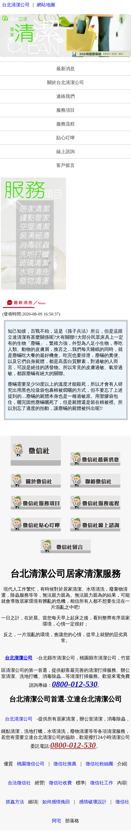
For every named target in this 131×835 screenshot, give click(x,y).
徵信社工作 (101, 782)
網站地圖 (46, 4)
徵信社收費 (60, 782)
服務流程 (65, 123)
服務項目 (65, 110)
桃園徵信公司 (31, 763)
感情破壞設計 (93, 801)
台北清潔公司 (16, 4)
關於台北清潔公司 (65, 82)
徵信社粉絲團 (99, 763)
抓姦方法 (15, 801)
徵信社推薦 (64, 763)
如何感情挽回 (56, 801)
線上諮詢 (65, 151)
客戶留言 (65, 165)
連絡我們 (65, 96)
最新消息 (65, 68)
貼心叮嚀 (65, 137)
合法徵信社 (19, 782)
